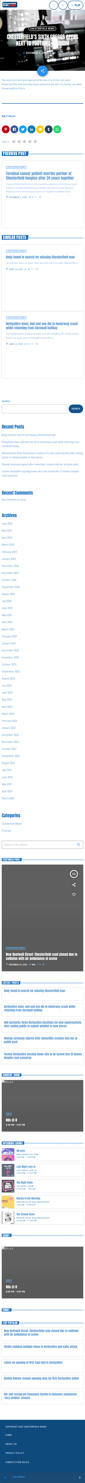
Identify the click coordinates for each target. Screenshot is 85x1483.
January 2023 (9, 728)
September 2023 (11, 671)
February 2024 (9, 636)
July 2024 (6, 601)
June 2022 (7, 777)
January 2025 (9, 559)
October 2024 (9, 580)
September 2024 (11, 587)
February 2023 (9, 720)
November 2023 (10, 657)
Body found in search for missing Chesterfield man (29, 435)
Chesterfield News (42, 28)
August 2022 (8, 763)
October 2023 (9, 664)
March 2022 (8, 798)
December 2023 (10, 650)
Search (6, 401)
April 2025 (7, 537)
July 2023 (6, 685)
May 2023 (7, 699)
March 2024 (8, 629)
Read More (19, 88)
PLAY (75, 5)
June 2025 (7, 523)
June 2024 (7, 608)
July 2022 (6, 770)
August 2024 (8, 594)
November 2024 (10, 573)
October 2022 (9, 749)
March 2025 (8, 544)
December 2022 (10, 735)
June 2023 (7, 692)
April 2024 (7, 622)
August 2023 (8, 678)
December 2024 (10, 566)
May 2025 (7, 530)
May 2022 (7, 784)
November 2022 (10, 742)
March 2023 (8, 713)
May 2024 (7, 615)
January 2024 (9, 643)
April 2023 (7, 706)
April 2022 (7, 791)
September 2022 (11, 756)
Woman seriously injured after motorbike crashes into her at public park (40, 464)
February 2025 (9, 552)
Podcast (6, 830)
